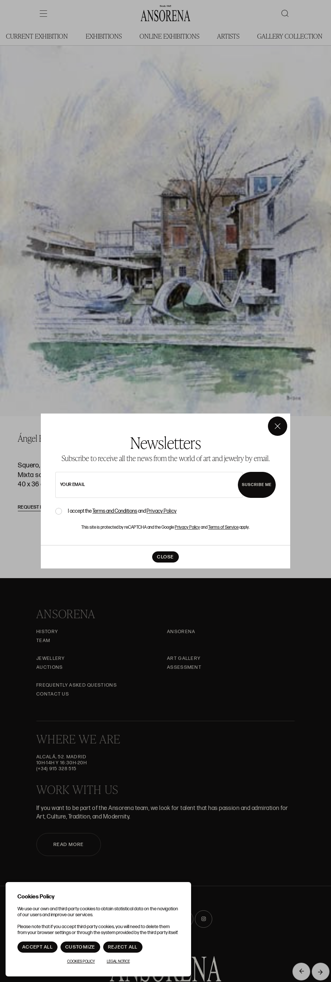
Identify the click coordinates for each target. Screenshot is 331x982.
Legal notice (118, 961)
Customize (80, 947)
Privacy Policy (162, 511)
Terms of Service (223, 527)
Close (165, 557)
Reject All (123, 947)
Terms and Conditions (114, 511)
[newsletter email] (149, 485)
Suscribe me (257, 484)
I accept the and (122, 511)
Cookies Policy (81, 961)
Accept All (37, 947)
